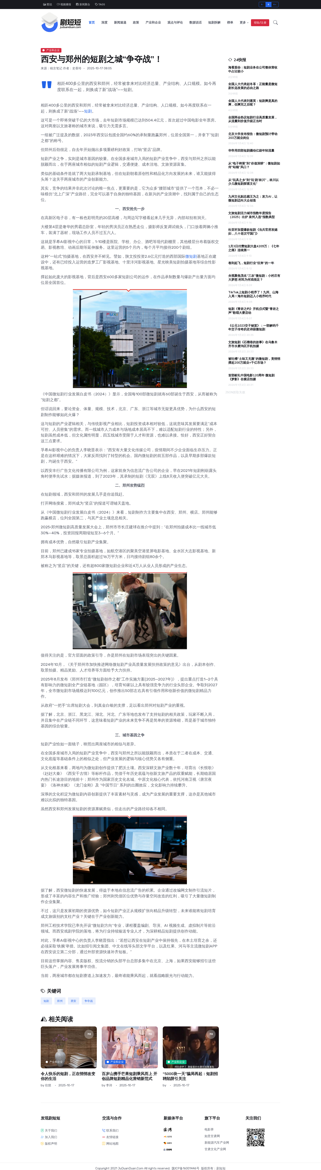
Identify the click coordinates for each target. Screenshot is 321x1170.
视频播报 (64, 4)
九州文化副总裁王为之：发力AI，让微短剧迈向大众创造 (252, 198)
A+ (274, 4)
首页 (92, 22)
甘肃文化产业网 (215, 1148)
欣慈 (48, 1084)
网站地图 (110, 1143)
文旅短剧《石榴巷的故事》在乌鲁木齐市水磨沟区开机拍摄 (252, 343)
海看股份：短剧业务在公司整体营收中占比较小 (252, 69)
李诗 (109, 1084)
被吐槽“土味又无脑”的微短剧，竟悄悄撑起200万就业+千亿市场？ (254, 360)
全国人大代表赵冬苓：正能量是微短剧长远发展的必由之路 (252, 85)
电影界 (209, 1129)
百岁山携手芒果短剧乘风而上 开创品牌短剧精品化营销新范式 (129, 1075)
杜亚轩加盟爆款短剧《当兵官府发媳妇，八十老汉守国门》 (252, 231)
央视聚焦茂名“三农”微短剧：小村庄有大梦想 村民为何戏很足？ (254, 277)
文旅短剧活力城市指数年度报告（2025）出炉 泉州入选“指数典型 (251, 214)
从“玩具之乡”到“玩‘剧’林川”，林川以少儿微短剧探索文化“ (253, 181)
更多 (243, 22)
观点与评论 (175, 22)
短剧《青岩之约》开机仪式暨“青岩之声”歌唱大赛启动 (253, 310)
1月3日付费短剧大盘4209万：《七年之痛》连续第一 (253, 247)
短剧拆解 (214, 22)
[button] (275, 22)
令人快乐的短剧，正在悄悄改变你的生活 (68, 1075)
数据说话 (195, 22)
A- (262, 4)
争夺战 (89, 1000)
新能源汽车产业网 (217, 1142)
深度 (104, 22)
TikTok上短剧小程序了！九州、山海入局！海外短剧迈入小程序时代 (253, 293)
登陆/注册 (260, 22)
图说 (47, 4)
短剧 (88, 110)
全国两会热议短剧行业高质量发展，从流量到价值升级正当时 (252, 119)
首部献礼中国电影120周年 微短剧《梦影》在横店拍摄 (251, 376)
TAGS (100, 4)
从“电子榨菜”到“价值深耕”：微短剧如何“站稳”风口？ (254, 165)
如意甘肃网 (212, 1135)
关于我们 (49, 1130)
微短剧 (191, 255)
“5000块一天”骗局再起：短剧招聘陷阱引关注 (190, 1075)
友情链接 (110, 1136)
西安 (73, 1000)
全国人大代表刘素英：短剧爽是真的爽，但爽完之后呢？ (252, 102)
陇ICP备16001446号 (185, 1167)
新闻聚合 (83, 4)
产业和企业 (153, 22)
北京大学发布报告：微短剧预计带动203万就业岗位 (252, 135)
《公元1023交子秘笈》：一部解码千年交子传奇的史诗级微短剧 (253, 327)
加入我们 (49, 1136)
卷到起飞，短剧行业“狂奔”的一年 (251, 262)
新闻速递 (120, 22)
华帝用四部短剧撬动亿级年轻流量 (251, 150)
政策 (136, 22)
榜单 (230, 22)
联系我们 (110, 1130)
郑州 (60, 1000)
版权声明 (49, 1143)
